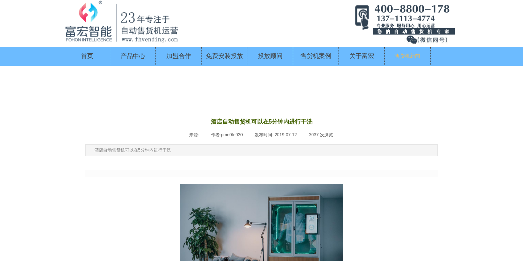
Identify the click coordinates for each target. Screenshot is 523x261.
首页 (87, 56)
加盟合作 (178, 56)
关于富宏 (361, 56)
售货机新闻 (407, 56)
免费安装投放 (224, 56)
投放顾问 (270, 56)
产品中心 (133, 56)
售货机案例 (315, 56)
